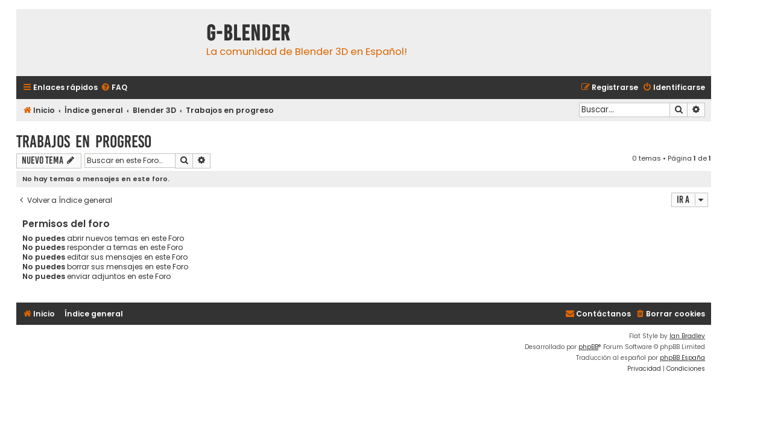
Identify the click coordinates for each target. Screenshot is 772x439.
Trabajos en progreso (83, 141)
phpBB (588, 346)
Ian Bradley (687, 336)
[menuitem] (114, 88)
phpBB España (682, 357)
